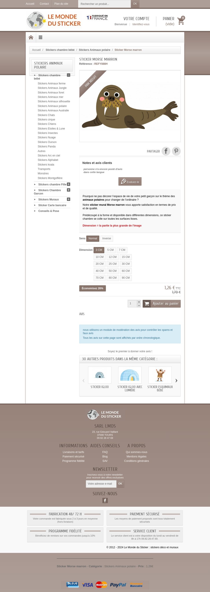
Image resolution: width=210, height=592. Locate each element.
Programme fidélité (73, 461)
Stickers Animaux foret (51, 93)
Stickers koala (46, 165)
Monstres (43, 174)
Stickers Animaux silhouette (54, 102)
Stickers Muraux (48, 200)
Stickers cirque (46, 120)
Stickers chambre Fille (52, 185)
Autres (42, 151)
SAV (104, 461)
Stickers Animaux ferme (52, 84)
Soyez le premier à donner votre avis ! (130, 351)
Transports (44, 169)
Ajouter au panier (161, 303)
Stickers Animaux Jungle (52, 88)
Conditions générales (136, 461)
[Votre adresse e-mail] (101, 484)
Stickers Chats (46, 115)
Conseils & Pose (48, 211)
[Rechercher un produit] (104, 4)
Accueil (36, 49)
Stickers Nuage (47, 138)
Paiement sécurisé (73, 456)
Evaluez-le (130, 181)
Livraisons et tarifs (73, 452)
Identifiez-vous (141, 24)
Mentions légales (136, 456)
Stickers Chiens (47, 124)
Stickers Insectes (48, 133)
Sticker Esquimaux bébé (160, 388)
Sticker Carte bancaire (52, 205)
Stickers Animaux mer (50, 97)
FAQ (105, 452)
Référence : (86, 63)
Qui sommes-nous (136, 452)
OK (135, 3)
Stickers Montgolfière (50, 178)
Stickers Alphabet (48, 160)
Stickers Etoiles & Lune (51, 129)
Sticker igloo (100, 387)
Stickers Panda (47, 147)
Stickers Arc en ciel (49, 156)
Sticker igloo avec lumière (130, 388)
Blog (105, 456)
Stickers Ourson (47, 142)
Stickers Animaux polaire (52, 106)
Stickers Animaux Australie (53, 111)
